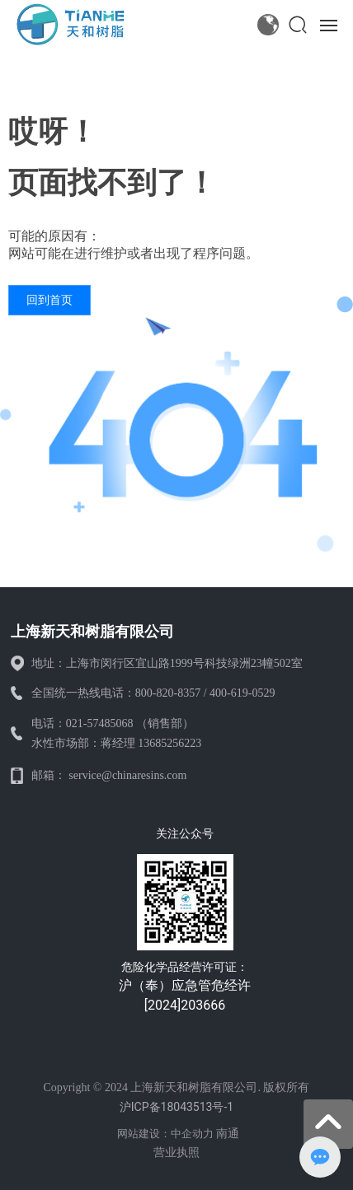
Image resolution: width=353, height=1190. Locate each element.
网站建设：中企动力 (165, 1133)
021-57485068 (100, 723)
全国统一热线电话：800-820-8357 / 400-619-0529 (153, 693)
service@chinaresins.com (127, 775)
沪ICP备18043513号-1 (176, 1106)
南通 (227, 1133)
